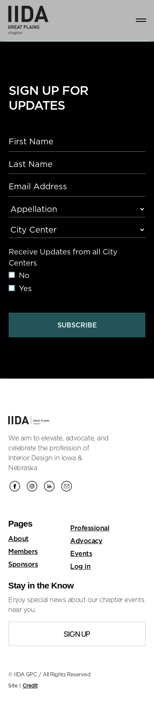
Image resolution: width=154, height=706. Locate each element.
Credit (30, 685)
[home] (25, 20)
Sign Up (77, 634)
